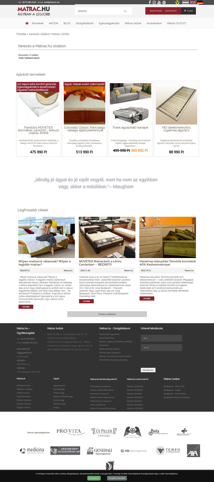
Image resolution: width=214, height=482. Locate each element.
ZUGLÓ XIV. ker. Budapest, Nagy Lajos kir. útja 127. (70, 345)
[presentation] (164, 359)
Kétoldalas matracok (100, 386)
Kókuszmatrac (24, 385)
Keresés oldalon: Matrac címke (49, 34)
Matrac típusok (24, 400)
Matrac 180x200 (135, 397)
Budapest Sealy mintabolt (177, 397)
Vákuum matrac (25, 389)
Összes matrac (24, 404)
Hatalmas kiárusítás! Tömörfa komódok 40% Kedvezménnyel (168, 262)
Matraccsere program (110, 352)
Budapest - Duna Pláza (175, 393)
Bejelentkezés (156, 11)
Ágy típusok (59, 385)
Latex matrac (23, 393)
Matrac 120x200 (135, 404)
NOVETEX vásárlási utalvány (113, 360)
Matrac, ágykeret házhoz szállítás (115, 341)
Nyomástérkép (106, 338)
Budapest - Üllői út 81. (174, 386)
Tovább (25, 307)
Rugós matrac (23, 407)
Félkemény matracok (101, 401)
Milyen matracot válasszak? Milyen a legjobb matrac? (45, 262)
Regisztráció (171, 11)
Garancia (103, 345)
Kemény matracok (99, 393)
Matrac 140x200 (135, 408)
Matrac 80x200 (134, 393)
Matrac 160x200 (135, 390)
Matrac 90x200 (134, 401)
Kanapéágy (59, 389)
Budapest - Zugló (172, 390)
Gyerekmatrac (24, 396)
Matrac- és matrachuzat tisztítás (115, 356)
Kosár (188, 11)
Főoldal (21, 34)
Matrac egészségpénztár (38, 432)
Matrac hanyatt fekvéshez (103, 408)
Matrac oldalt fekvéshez (102, 390)
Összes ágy (58, 393)
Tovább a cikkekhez (107, 314)
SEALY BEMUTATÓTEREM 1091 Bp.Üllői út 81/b (68, 349)
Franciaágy (58, 400)
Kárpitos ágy (59, 404)
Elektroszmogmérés (109, 334)
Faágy (56, 407)
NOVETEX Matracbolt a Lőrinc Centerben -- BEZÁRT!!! (100, 262)
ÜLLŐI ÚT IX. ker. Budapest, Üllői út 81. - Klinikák (69, 341)
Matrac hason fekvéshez (102, 397)
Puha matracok (98, 404)
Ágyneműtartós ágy (63, 396)
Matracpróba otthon (109, 349)
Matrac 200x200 (135, 386)
